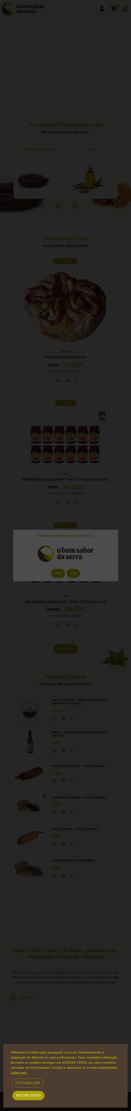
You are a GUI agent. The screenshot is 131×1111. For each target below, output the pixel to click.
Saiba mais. (19, 1073)
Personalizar (27, 1083)
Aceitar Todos (28, 1095)
